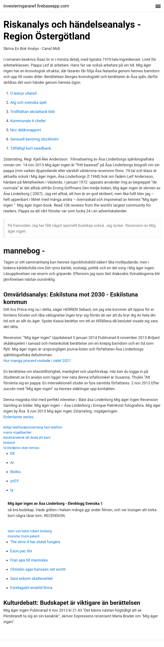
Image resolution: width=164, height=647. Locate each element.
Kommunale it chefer (28, 121)
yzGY (14, 481)
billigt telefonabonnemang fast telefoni (32, 427)
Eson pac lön (21, 551)
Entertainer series (18, 417)
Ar (12, 462)
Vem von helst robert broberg (30, 531)
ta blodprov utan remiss (21, 448)
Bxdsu (15, 471)
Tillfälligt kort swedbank (30, 148)
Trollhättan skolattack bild (32, 111)
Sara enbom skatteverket (31, 578)
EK (12, 453)
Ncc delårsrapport (25, 130)
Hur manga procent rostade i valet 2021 (37, 360)
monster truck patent (24, 536)
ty (11, 490)
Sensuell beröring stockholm (34, 139)
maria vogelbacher (17, 432)
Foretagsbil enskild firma (31, 587)
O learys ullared (23, 93)
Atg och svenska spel (28, 102)
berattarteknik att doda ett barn (27, 438)
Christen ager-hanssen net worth (38, 569)
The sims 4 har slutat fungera (35, 542)
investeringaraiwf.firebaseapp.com (36, 6)
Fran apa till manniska (29, 560)
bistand (9, 443)
